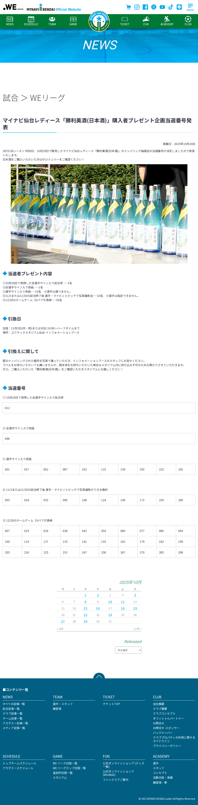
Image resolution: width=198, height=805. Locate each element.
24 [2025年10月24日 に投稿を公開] (110, 614)
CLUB (188, 21)
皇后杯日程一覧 (63, 773)
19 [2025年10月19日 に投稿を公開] (135, 608)
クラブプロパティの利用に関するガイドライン (174, 739)
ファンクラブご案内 (115, 779)
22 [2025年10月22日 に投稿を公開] (85, 614)
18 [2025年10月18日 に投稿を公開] (123, 608)
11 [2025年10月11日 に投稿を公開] (123, 601)
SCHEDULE (31, 21)
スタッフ (158, 768)
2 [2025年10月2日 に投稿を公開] (98, 595)
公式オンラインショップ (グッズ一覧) (123, 765)
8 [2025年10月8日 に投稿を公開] (85, 601)
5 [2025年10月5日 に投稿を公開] (135, 595)
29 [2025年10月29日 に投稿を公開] (85, 621)
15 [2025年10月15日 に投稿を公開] (85, 608)
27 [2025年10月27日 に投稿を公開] (63, 621)
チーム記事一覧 (12, 718)
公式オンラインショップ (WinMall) (118, 773)
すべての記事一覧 (14, 704)
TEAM (52, 21)
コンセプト (160, 773)
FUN (146, 21)
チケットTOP (111, 704)
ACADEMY (167, 21)
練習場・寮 (160, 782)
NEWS (10, 21)
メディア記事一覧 (14, 728)
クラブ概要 (160, 708)
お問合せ (158, 723)
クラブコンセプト (164, 713)
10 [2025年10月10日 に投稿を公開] (110, 601)
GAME (73, 21)
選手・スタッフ (63, 704)
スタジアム (60, 777)
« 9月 (60, 629)
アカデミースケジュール (18, 768)
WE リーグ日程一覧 (65, 763)
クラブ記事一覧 (12, 713)
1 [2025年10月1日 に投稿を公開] (85, 595)
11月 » (137, 629)
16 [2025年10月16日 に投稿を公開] (98, 608)
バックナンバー (163, 732)
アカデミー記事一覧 (15, 723)
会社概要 (158, 704)
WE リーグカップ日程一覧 (69, 768)
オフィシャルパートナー (168, 718)
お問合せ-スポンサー (166, 728)
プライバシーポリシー (167, 746)
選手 (156, 763)
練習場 (57, 708)
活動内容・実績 (163, 777)
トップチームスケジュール (19, 763)
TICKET (124, 21)
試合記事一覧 (11, 708)
